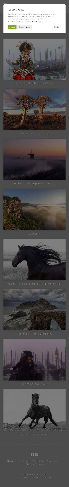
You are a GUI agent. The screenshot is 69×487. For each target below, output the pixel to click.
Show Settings (24, 27)
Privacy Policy (35, 21)
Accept (12, 27)
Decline (57, 27)
